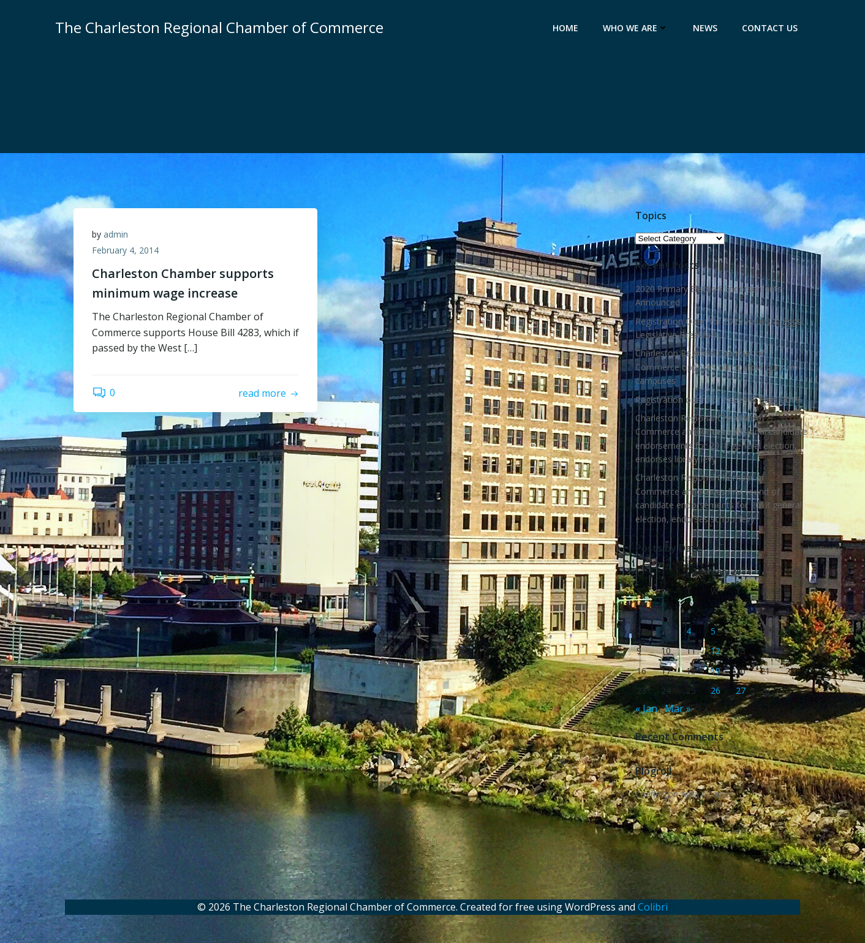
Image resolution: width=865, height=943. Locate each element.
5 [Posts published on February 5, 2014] (713, 631)
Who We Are (635, 28)
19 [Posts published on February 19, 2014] (715, 671)
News (705, 28)
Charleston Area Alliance (683, 794)
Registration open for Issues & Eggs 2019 (717, 399)
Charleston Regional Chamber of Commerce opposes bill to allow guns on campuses (716, 366)
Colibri (653, 907)
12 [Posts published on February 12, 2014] (715, 650)
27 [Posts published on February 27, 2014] (741, 690)
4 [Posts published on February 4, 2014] (688, 631)
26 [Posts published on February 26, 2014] (715, 690)
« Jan (646, 708)
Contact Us (770, 28)
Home (565, 28)
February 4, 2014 (125, 250)
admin (116, 234)
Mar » (678, 708)
